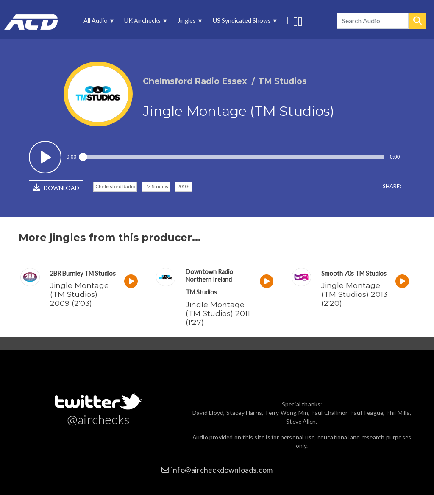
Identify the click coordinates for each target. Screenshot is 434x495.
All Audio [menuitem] (98, 22)
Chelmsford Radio (115, 186)
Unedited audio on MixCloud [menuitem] (300, 20)
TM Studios (156, 186)
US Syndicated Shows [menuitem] (243, 22)
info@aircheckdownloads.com (222, 469)
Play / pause (45, 157)
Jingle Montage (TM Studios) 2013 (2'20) (354, 294)
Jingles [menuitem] (189, 22)
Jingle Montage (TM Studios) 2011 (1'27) (218, 313)
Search (417, 21)
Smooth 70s (337, 273)
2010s (183, 186)
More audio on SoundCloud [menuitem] (295, 20)
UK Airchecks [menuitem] (144, 22)
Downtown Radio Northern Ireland (209, 275)
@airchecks (98, 419)
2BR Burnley (66, 273)
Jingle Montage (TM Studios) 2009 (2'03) (79, 294)
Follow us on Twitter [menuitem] (288, 19)
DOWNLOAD (56, 187)
